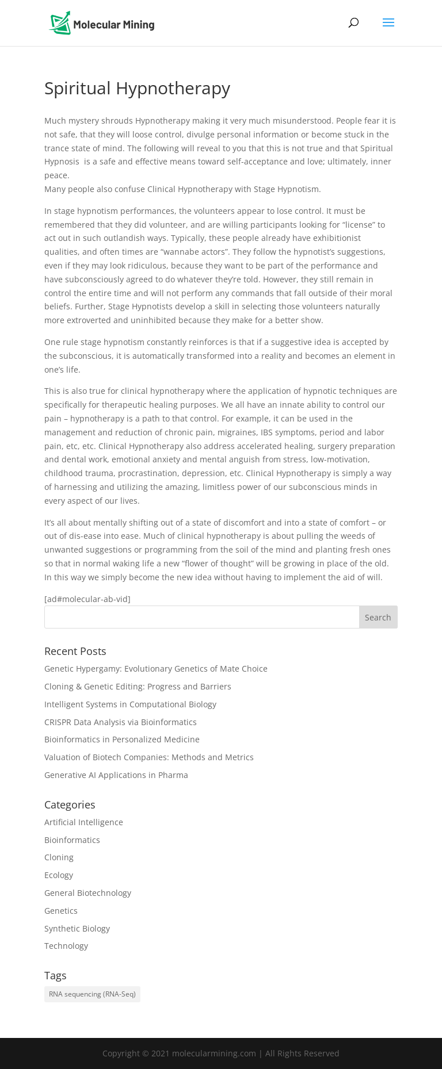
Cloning (59, 857)
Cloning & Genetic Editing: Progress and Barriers (137, 686)
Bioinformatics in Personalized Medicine (122, 739)
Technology (66, 945)
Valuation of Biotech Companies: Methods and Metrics (149, 757)
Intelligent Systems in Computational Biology (130, 704)
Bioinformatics (72, 839)
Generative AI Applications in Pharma (116, 774)
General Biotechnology (87, 892)
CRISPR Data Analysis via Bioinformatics (120, 722)
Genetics (61, 910)
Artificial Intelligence (83, 822)
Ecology (58, 874)
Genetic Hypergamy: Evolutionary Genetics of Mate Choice (156, 668)
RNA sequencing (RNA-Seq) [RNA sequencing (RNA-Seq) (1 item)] (92, 994)
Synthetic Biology (77, 928)
